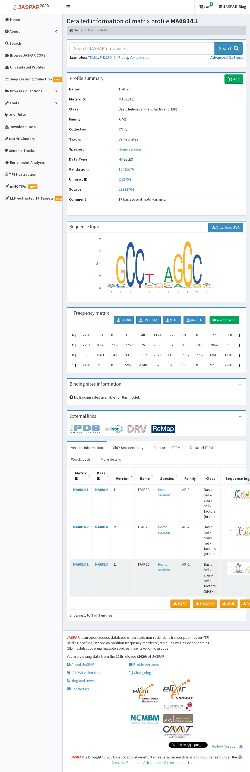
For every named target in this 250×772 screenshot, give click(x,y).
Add (234, 79)
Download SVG (226, 227)
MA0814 (101, 489)
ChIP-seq (120, 57)
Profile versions (144, 664)
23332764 (126, 189)
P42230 (106, 57)
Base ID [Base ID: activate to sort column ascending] (101, 476)
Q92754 (125, 179)
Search (229, 48)
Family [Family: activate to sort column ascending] (190, 478)
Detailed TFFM (201, 447)
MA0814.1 (80, 564)
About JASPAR (80, 664)
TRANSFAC (148, 320)
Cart (206, 5)
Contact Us (78, 688)
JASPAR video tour (84, 672)
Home (75, 30)
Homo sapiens (130, 149)
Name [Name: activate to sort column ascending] (145, 478)
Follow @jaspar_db (227, 746)
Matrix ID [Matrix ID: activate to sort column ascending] (81, 476)
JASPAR (124, 320)
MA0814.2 (80, 527)
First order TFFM (167, 447)
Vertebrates (140, 57)
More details (111, 459)
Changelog (140, 672)
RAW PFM (194, 320)
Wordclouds (81, 459)
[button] (68, 7)
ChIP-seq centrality (128, 447)
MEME (172, 320)
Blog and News (81, 680)
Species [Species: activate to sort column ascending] (167, 478)
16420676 (126, 169)
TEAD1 (93, 57)
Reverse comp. (224, 320)
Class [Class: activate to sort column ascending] (210, 478)
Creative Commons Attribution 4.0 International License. (177, 760)
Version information (87, 447)
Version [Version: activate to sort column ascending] (122, 478)
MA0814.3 (80, 489)
